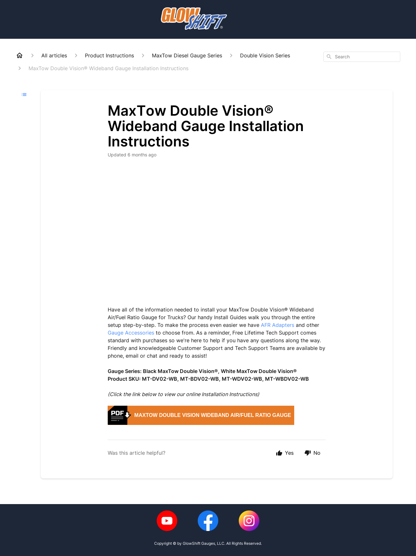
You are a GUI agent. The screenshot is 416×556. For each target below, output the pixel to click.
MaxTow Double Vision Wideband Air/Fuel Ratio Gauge (212, 415)
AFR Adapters (277, 325)
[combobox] (361, 57)
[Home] (19, 55)
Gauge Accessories (131, 332)
